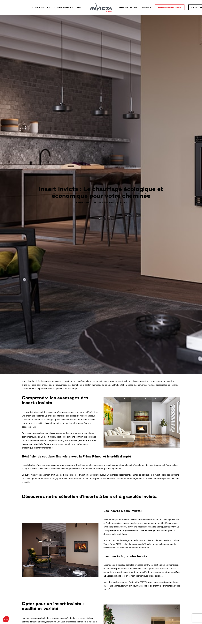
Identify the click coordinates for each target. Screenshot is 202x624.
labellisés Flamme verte (45, 420)
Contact (146, 7)
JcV (125, 191)
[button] (6, 619)
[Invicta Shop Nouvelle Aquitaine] (101, 7)
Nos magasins (63, 7)
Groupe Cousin (128, 7)
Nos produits (41, 7)
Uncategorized (106, 191)
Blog (80, 7)
